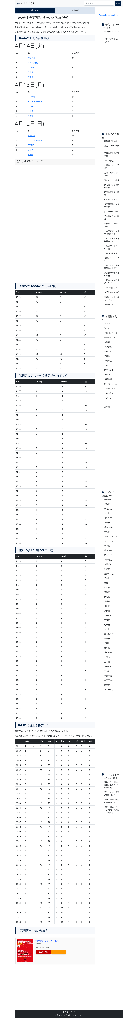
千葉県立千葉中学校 (111, 217)
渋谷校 (107, 596)
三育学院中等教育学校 (111, 154)
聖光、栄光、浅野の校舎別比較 (111, 793)
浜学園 (107, 342)
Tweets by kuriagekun (108, 15)
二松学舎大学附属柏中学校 (111, 281)
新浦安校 (108, 592)
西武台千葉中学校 (111, 211)
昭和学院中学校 (110, 199)
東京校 (107, 629)
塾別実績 (75, 10)
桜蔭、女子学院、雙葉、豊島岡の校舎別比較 (111, 785)
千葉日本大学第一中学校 (111, 247)
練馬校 (107, 648)
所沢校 (107, 504)
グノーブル (109, 397)
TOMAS (31, 67)
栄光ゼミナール (110, 337)
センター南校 (109, 541)
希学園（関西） (110, 388)
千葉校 (107, 578)
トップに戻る (77, 1015)
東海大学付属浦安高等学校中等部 (111, 266)
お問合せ (58, 1015)
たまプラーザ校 (110, 536)
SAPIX (106, 328)
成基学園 (108, 379)
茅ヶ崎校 (108, 550)
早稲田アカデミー (35, 62)
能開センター (109, 370)
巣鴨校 (107, 610)
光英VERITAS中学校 (111, 147)
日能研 (30, 72)
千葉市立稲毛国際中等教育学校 (111, 232)
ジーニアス (109, 402)
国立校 (107, 685)
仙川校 (107, 606)
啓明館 (30, 77)
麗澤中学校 (109, 304)
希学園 (107, 407)
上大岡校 (108, 559)
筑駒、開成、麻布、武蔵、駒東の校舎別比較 (111, 810)
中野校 (107, 620)
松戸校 (107, 569)
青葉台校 (108, 518)
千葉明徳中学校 (110, 253)
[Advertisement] (55, 265)
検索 (118, 3)
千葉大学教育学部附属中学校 (111, 240)
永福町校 (108, 666)
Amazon (59, 952)
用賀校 (107, 643)
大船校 (107, 532)
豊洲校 (107, 638)
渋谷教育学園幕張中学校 (111, 186)
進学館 (107, 374)
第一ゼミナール (110, 384)
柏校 (106, 583)
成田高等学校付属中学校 (111, 205)
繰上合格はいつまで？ (111, 33)
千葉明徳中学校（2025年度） (47, 941)
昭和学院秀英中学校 (111, 193)
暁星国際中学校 (110, 141)
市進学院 (31, 58)
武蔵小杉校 (109, 527)
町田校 (107, 624)
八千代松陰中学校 (111, 292)
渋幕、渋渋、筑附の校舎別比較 (111, 801)
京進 (106, 365)
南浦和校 (108, 499)
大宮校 (107, 513)
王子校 (107, 661)
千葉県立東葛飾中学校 (111, 225)
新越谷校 (108, 508)
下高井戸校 (109, 671)
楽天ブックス (43, 952)
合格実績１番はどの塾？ (111, 40)
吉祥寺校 (108, 675)
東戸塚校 (108, 564)
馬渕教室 (108, 346)
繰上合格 (35, 10)
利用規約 (67, 1015)
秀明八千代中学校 (111, 180)
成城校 (107, 601)
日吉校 (107, 522)
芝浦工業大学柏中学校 (111, 174)
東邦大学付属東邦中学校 (111, 274)
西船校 (107, 587)
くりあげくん (26, 3)
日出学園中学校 (110, 287)
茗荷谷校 (108, 652)
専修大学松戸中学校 (111, 259)
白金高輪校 (109, 634)
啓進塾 (107, 356)
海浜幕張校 (109, 573)
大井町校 (108, 615)
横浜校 (107, 545)
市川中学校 (109, 160)
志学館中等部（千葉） (111, 166)
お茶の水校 (109, 657)
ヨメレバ (37, 945)
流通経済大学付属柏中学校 (111, 298)
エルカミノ (109, 393)
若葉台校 (108, 555)
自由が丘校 (109, 689)
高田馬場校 (109, 680)
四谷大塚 (108, 351)
